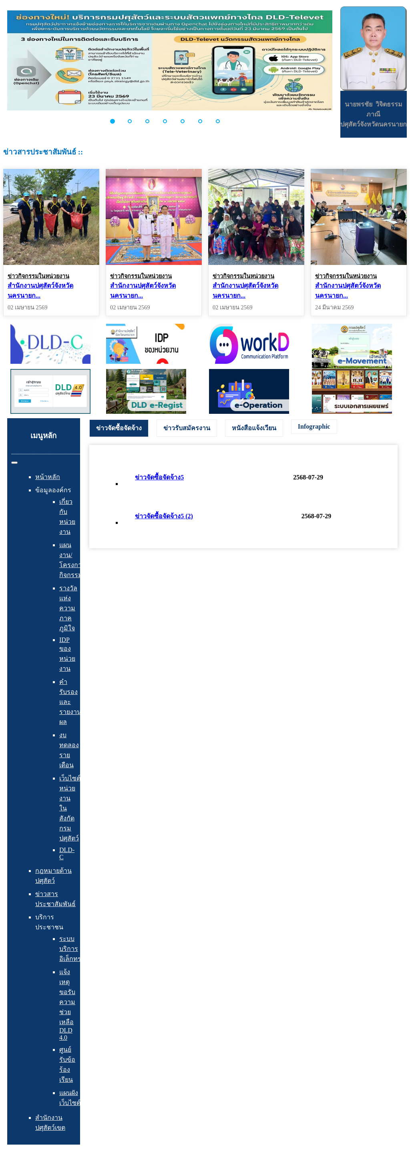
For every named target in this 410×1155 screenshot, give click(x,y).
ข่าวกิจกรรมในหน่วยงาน (38, 276)
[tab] (119, 428)
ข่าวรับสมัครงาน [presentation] (186, 428)
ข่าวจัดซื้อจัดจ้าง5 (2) (164, 516)
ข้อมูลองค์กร (53, 490)
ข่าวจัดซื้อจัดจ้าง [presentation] (119, 428)
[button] (117, 121)
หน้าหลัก (47, 476)
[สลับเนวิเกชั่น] (14, 462)
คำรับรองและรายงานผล (70, 701)
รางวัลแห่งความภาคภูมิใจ (68, 608)
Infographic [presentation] (314, 426)
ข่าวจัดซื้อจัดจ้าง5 (159, 477)
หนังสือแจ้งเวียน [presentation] (254, 428)
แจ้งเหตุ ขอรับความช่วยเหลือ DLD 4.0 (67, 1005)
